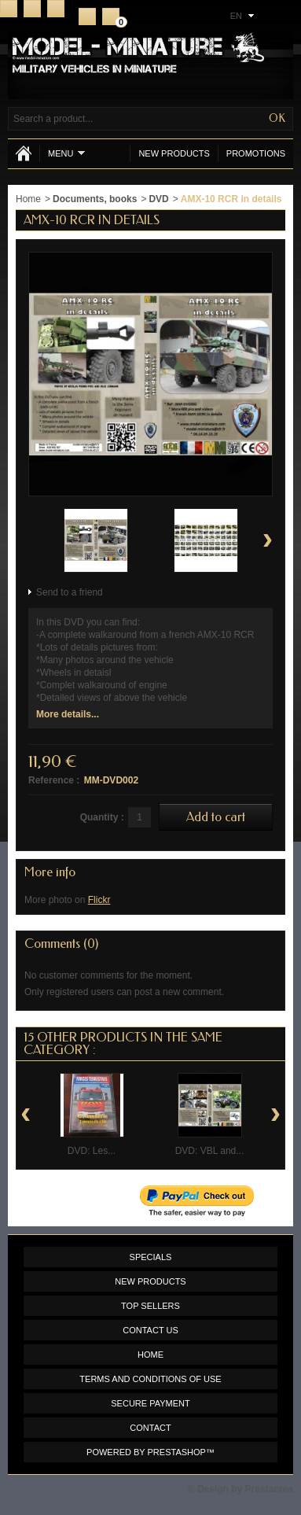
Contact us (150, 1330)
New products (173, 153)
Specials (151, 1257)
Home (9, 9)
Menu (66, 153)
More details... (67, 714)
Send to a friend (69, 592)
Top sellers (150, 1305)
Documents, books (95, 199)
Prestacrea (269, 1489)
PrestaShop (177, 1452)
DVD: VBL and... (209, 1150)
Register (87, 16)
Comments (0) (61, 943)
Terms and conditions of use (150, 1379)
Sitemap (56, 9)
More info (49, 871)
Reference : (53, 780)
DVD (158, 199)
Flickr (99, 899)
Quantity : (102, 817)
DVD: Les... (92, 1150)
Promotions (255, 153)
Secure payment (150, 1403)
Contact (32, 9)
